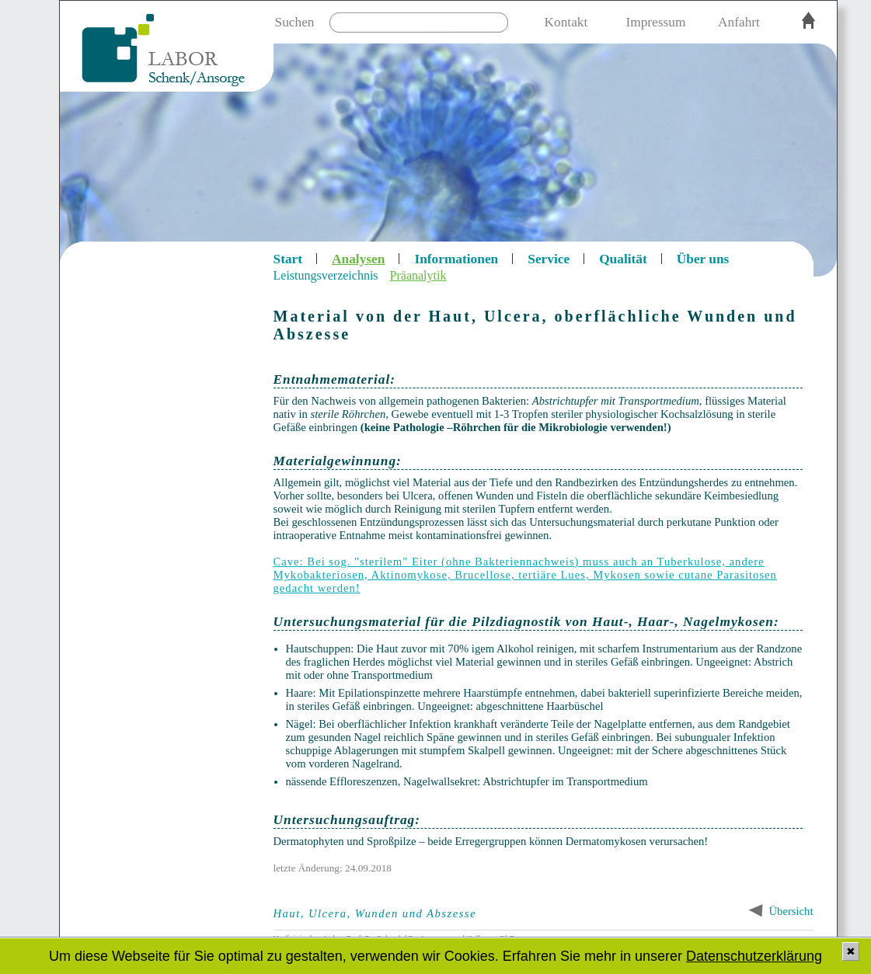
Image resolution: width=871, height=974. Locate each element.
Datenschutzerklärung (754, 956)
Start (288, 259)
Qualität (623, 259)
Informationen (456, 259)
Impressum (655, 22)
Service (549, 259)
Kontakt (566, 22)
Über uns (703, 259)
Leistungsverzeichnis (325, 275)
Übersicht (791, 911)
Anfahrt (739, 22)
